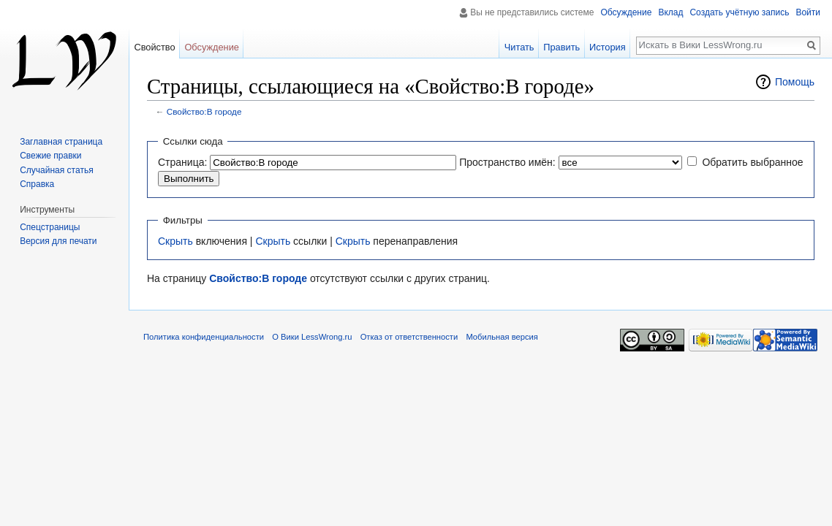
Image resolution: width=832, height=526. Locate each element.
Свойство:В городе (204, 111)
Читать (519, 47)
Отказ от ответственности (409, 336)
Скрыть (175, 241)
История (607, 47)
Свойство (154, 47)
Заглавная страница (61, 142)
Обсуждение (625, 12)
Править (561, 47)
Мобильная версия (501, 336)
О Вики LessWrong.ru (312, 336)
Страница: (182, 162)
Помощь (794, 82)
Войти (807, 12)
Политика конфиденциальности (203, 336)
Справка (37, 184)
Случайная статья (56, 170)
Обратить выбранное (752, 162)
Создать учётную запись (739, 12)
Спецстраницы (50, 227)
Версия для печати (58, 241)
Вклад (670, 12)
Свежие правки (50, 155)
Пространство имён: (507, 162)
